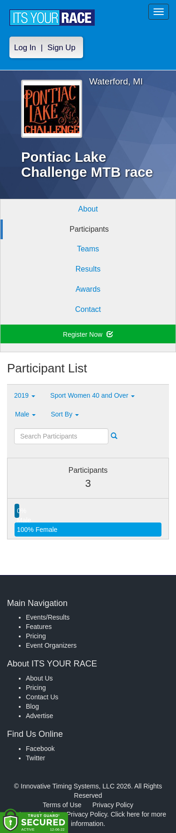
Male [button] (25, 414)
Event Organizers (51, 645)
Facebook (40, 748)
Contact (88, 309)
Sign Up (61, 47)
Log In (25, 47)
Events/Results (47, 617)
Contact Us (42, 697)
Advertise (39, 715)
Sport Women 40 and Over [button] (92, 395)
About (88, 209)
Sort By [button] (65, 414)
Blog (32, 706)
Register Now (88, 334)
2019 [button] (24, 395)
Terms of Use (62, 805)
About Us (39, 678)
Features (39, 626)
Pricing (36, 636)
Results (88, 269)
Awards (88, 289)
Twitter (35, 758)
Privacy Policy (112, 805)
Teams (88, 249)
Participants (89, 229)
